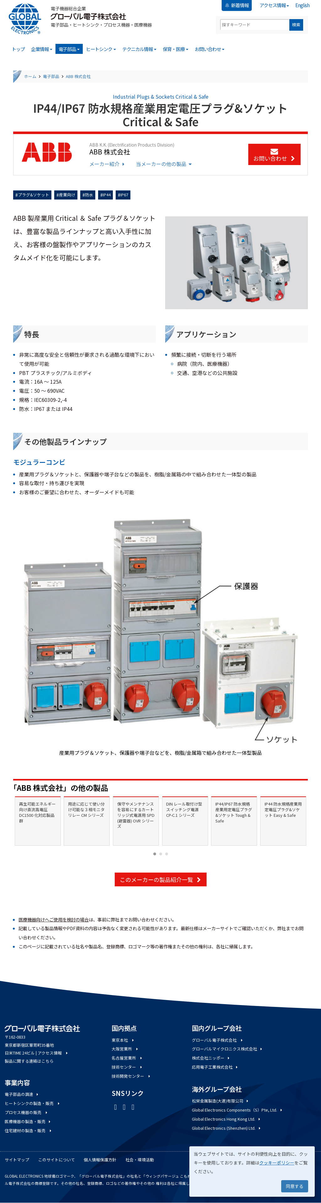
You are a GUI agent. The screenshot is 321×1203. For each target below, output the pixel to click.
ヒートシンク (101, 48)
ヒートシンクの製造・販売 (33, 1103)
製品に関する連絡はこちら (29, 1061)
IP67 (124, 195)
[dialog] (252, 1171)
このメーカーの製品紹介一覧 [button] (161, 879)
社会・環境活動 (139, 1160)
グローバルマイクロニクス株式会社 (227, 1049)
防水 (89, 195)
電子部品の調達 (22, 1094)
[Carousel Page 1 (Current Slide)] (154, 854)
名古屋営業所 (127, 1058)
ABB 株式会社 (78, 76)
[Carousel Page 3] (166, 854)
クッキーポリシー (276, 1162)
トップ (18, 48)
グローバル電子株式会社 (218, 1040)
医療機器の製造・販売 (28, 1121)
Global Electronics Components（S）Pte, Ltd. (237, 1110)
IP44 (107, 195)
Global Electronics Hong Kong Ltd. (226, 1119)
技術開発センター (131, 1076)
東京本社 (123, 1040)
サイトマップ (17, 1160)
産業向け (67, 195)
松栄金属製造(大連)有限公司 (220, 1101)
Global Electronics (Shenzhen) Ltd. (226, 1128)
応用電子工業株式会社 (215, 1067)
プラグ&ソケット (33, 195)
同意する (294, 1186)
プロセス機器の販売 (26, 1112)
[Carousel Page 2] (160, 854)
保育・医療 (175, 48)
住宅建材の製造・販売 (28, 1130)
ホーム (30, 76)
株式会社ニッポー (211, 1058)
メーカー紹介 (107, 164)
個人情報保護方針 (100, 1160)
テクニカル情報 (139, 48)
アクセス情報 (274, 5)
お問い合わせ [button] (274, 155)
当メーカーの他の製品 (164, 164)
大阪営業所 (125, 1049)
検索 (296, 25)
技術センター (127, 1067)
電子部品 (69, 48)
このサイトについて (56, 1160)
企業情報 (41, 48)
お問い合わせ (210, 48)
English (302, 5)
